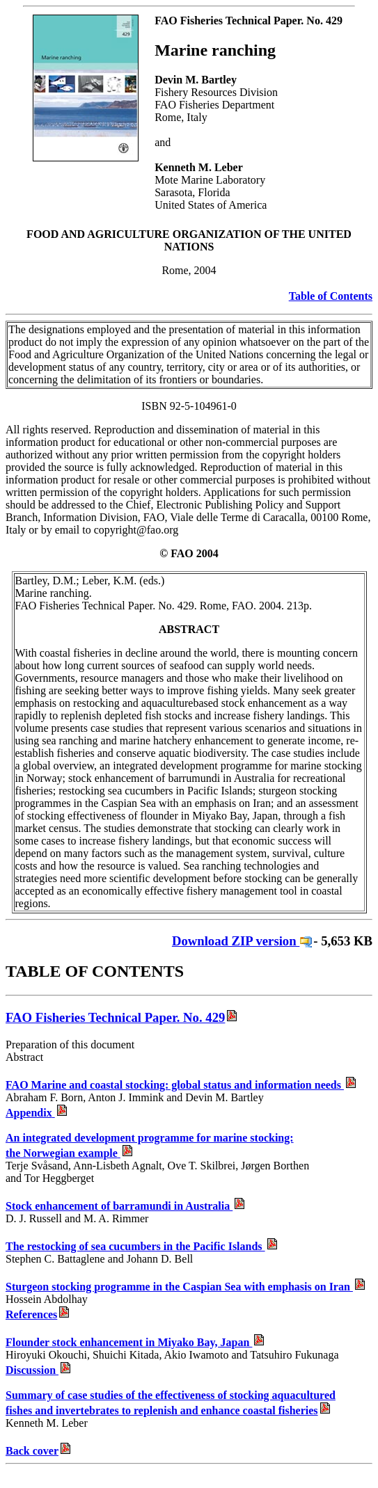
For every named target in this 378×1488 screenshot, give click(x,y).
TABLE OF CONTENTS (95, 971)
